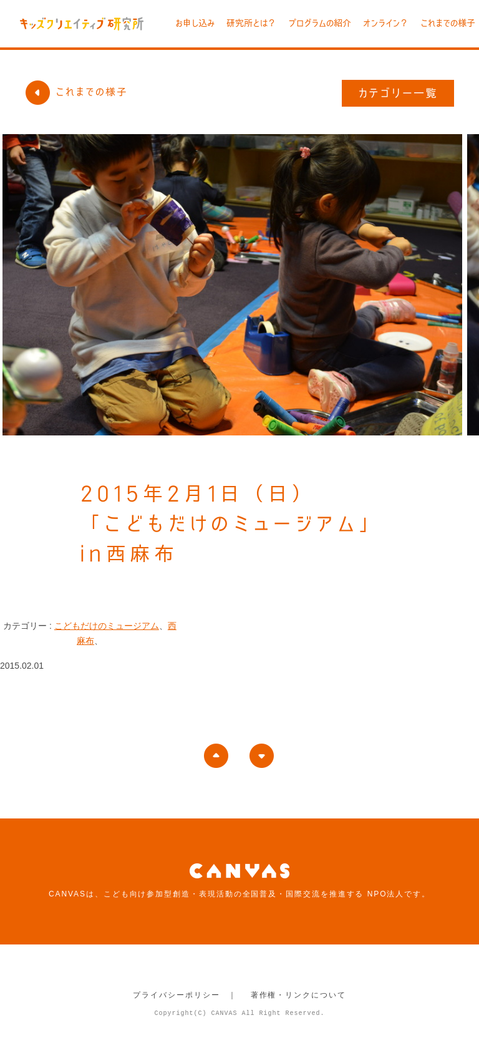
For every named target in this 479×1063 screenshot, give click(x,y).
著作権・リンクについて (298, 995)
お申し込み (195, 23)
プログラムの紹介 (319, 23)
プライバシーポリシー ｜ (185, 995)
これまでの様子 (447, 23)
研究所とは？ (251, 23)
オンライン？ (386, 23)
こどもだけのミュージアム (106, 626)
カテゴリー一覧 (398, 93)
